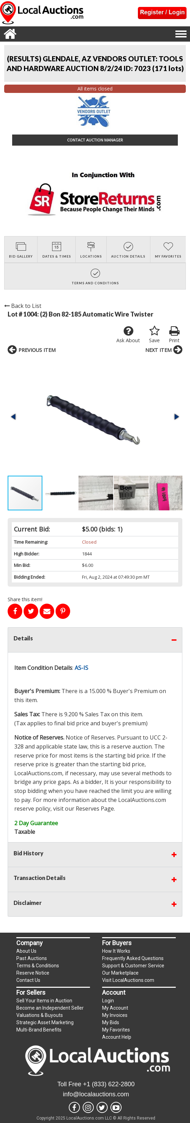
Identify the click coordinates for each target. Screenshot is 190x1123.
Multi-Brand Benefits (38, 1030)
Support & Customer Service (133, 965)
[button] (13, 416)
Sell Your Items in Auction (44, 1000)
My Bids (110, 1022)
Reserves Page (95, 808)
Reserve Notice (32, 973)
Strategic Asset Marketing (45, 1022)
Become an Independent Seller (50, 1008)
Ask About (128, 335)
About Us (26, 951)
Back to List (22, 306)
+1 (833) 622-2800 (109, 1084)
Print (174, 335)
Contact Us (28, 980)
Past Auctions (31, 958)
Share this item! (25, 599)
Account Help (116, 1037)
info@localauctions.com (96, 1094)
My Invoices (114, 1015)
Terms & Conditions (37, 965)
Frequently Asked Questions (133, 958)
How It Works (116, 951)
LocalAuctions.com (38, 773)
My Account (115, 1008)
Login (108, 1000)
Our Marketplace (120, 973)
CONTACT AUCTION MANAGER (95, 139)
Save (154, 335)
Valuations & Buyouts (39, 1015)
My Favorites (116, 1030)
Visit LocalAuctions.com (128, 980)
